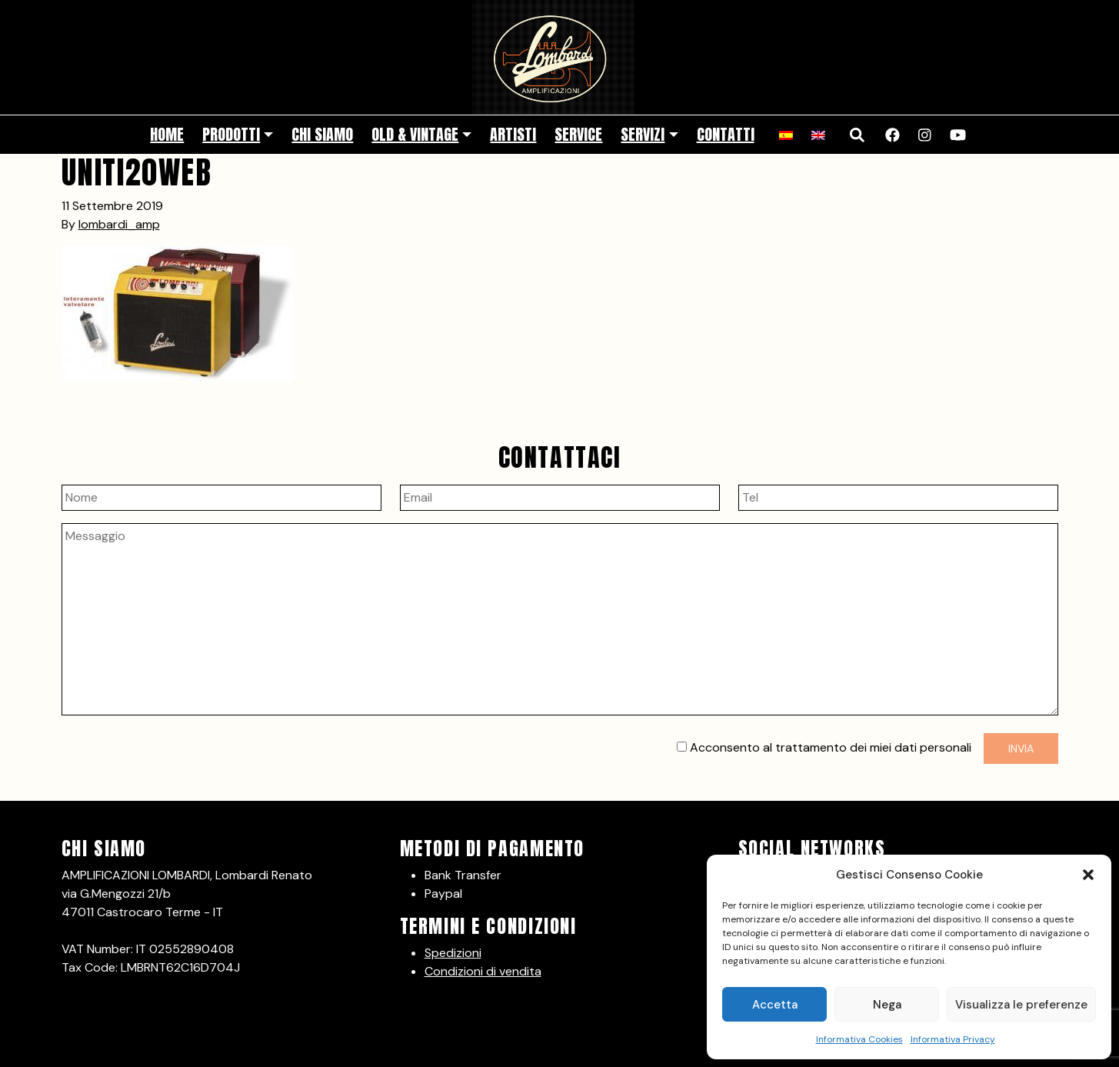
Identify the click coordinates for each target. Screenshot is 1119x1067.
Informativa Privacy (953, 1039)
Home (167, 134)
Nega (887, 1004)
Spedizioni (453, 953)
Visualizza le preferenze (1021, 1004)
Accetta (775, 1004)
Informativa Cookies (859, 1039)
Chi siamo (322, 134)
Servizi (642, 134)
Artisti (513, 134)
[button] (1088, 874)
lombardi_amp (119, 224)
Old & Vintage (414, 134)
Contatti (725, 134)
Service (578, 134)
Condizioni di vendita (483, 971)
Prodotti (231, 134)
